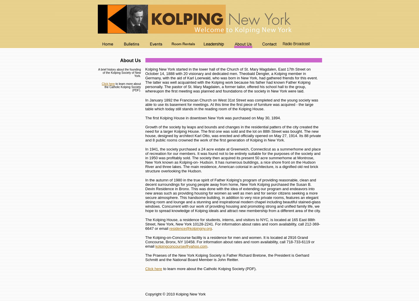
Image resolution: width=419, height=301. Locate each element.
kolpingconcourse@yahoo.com (181, 246)
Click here (108, 83)
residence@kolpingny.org (190, 228)
